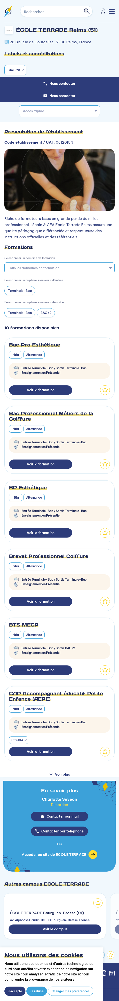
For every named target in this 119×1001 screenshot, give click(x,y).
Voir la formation (41, 390)
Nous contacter (59, 96)
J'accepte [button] (15, 991)
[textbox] (59, 110)
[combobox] (59, 110)
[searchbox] (58, 268)
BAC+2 (45, 313)
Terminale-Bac (20, 291)
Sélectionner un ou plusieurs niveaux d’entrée (33, 280)
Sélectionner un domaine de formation (29, 258)
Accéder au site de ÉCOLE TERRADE (59, 854)
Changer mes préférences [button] (71, 991)
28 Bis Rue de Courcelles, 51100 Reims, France (50, 42)
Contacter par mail (60, 816)
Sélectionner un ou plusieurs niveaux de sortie (34, 302)
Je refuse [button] (36, 991)
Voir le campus (55, 929)
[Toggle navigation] (112, 11)
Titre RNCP (15, 70)
